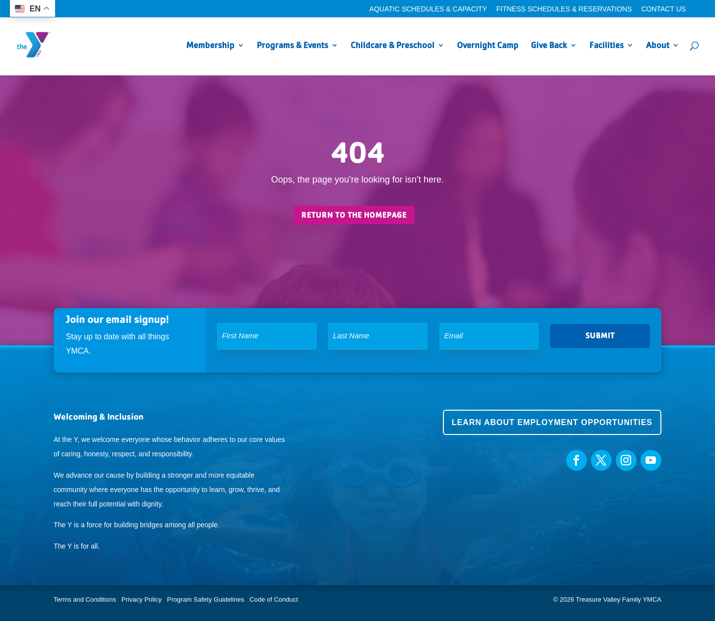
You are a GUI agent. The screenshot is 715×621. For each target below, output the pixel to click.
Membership (210, 46)
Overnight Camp (487, 46)
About (657, 46)
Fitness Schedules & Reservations (564, 9)
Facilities (606, 46)
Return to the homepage (354, 215)
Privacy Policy (142, 599)
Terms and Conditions (85, 599)
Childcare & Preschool (392, 46)
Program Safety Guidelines (204, 599)
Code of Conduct (274, 599)
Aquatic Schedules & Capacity (428, 9)
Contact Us (663, 9)
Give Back (549, 46)
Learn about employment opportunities (552, 422)
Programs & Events (292, 46)
